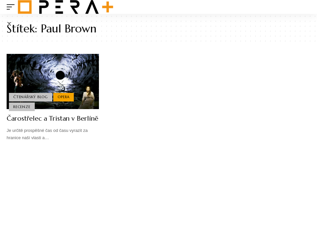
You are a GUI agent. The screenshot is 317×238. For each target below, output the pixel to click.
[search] (305, 7)
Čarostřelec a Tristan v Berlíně (52, 118)
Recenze (21, 106)
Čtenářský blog (30, 97)
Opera (63, 97)
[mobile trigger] (12, 7)
